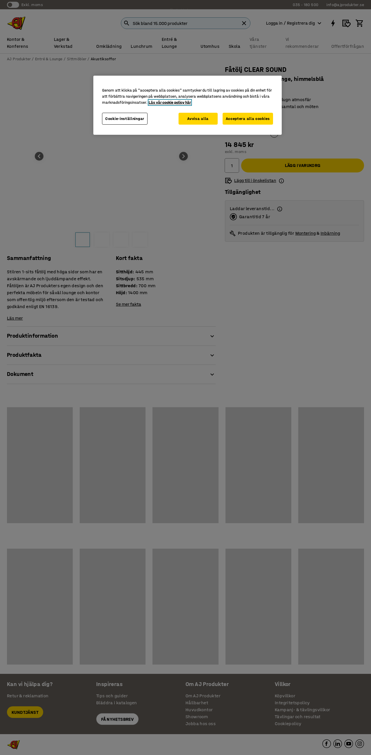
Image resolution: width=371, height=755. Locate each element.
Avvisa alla (198, 118)
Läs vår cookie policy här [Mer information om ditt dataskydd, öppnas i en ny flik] (170, 102)
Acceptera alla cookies (248, 118)
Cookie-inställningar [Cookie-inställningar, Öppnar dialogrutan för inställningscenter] (124, 118)
